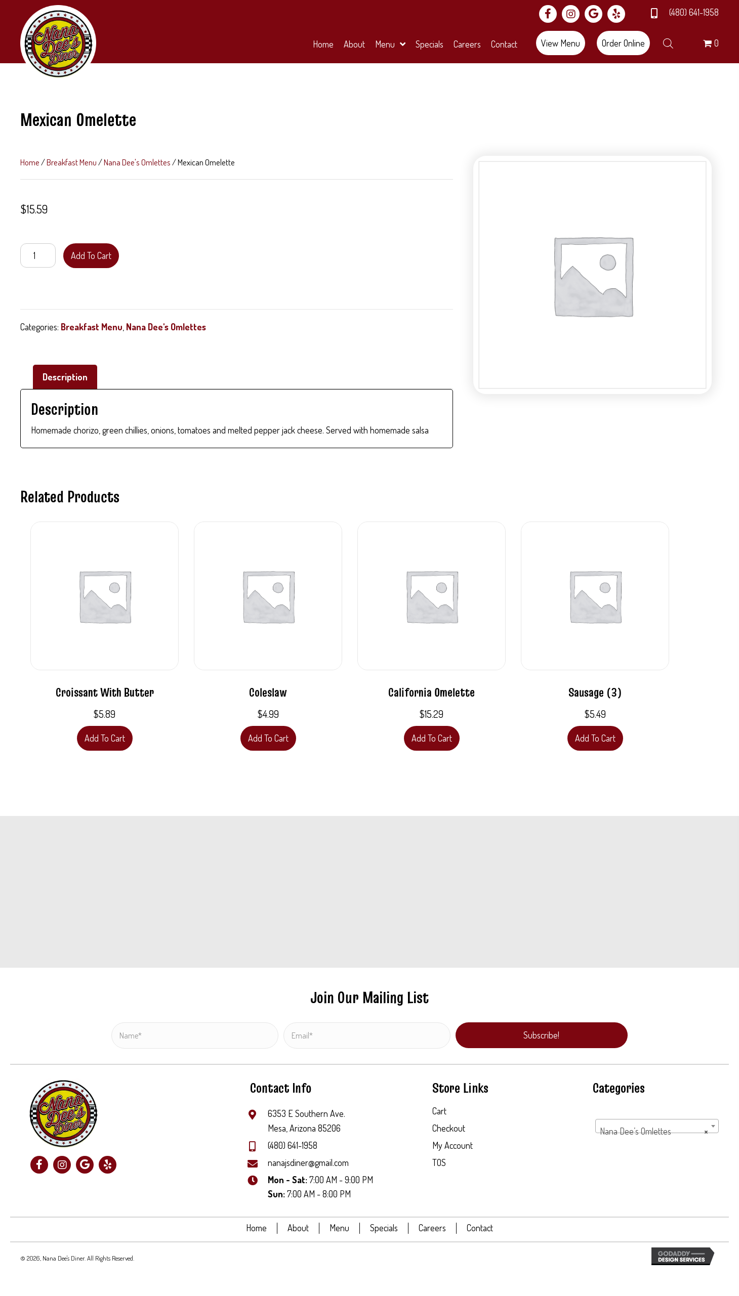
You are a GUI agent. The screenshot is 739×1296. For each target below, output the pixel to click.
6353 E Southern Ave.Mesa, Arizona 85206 (306, 1121)
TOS (439, 1162)
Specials (384, 1228)
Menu (339, 1228)
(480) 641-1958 (694, 12)
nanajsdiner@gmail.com (308, 1162)
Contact (480, 1228)
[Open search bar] (668, 41)
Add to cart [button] (105, 738)
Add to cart (91, 255)
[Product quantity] (38, 255)
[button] (548, 14)
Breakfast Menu (72, 162)
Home (29, 162)
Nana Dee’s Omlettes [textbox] (654, 1131)
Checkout (448, 1128)
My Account (452, 1145)
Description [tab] (65, 376)
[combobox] (657, 1126)
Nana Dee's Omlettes (137, 162)
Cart (439, 1110)
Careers (432, 1228)
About (298, 1228)
